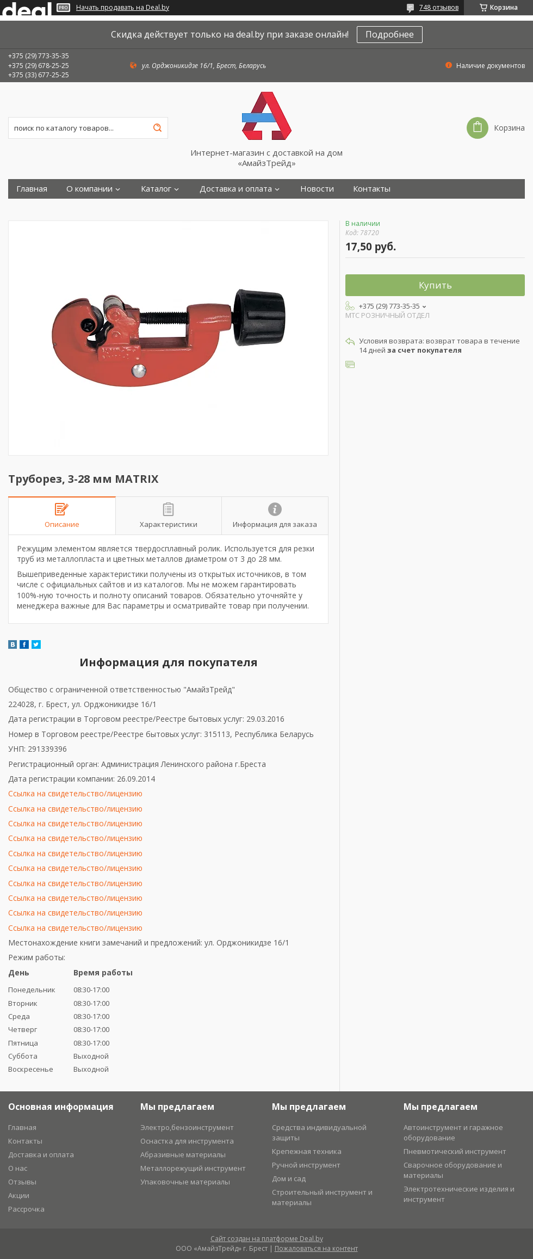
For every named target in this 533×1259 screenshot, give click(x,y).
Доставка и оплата (236, 189)
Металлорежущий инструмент (193, 1168)
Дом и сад (289, 1178)
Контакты (372, 189)
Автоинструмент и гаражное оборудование (453, 1132)
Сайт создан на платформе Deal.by (266, 1238)
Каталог (156, 189)
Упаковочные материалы (185, 1182)
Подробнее (389, 34)
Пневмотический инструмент (455, 1151)
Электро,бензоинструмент (187, 1127)
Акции (18, 1195)
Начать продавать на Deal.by (122, 7)
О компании (89, 189)
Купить (435, 285)
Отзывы (22, 1182)
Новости (317, 189)
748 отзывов (438, 7)
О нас (17, 1168)
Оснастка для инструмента (187, 1141)
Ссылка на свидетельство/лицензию (75, 793)
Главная (31, 189)
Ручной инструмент (306, 1165)
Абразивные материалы (183, 1154)
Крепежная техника (307, 1151)
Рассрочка (26, 1209)
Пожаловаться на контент (316, 1248)
